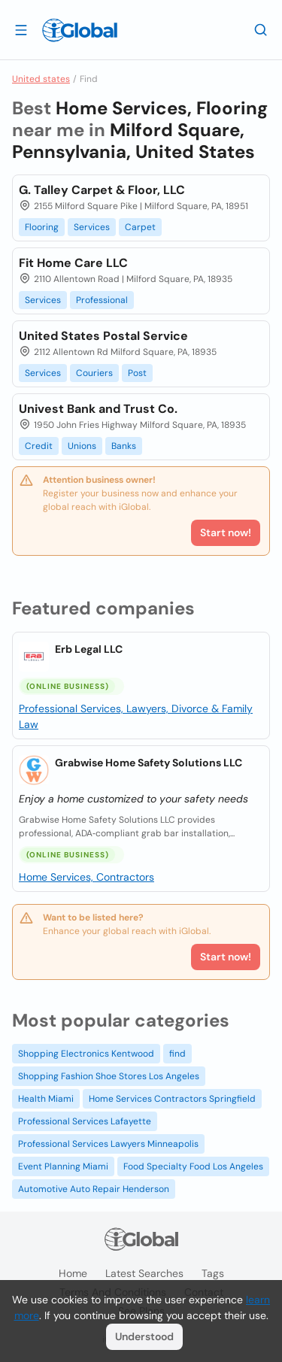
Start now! (225, 956)
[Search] (261, 29)
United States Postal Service (103, 336)
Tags (213, 1273)
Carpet (140, 227)
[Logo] (79, 30)
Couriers (94, 373)
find (177, 1054)
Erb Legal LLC (89, 649)
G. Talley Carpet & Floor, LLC (102, 190)
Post (137, 373)
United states (41, 79)
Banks (123, 446)
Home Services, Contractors (86, 877)
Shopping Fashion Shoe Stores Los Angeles (108, 1076)
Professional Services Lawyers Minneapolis (108, 1144)
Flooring (42, 227)
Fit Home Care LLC (73, 263)
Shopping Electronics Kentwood (86, 1054)
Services (92, 227)
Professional (102, 300)
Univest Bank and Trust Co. (98, 409)
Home (73, 1273)
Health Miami (46, 1099)
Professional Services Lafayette (84, 1121)
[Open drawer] (21, 29)
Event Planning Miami (63, 1166)
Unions (82, 446)
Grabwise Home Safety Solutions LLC (148, 762)
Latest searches (144, 1273)
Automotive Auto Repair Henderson (93, 1189)
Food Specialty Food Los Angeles (193, 1166)
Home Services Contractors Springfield (172, 1099)
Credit (39, 446)
